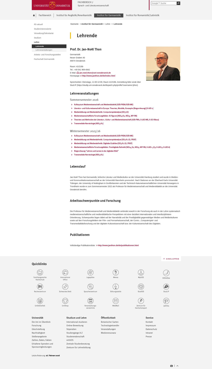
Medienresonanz (108, 333)
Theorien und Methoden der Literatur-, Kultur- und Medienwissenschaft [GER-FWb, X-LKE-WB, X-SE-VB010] (116, 120)
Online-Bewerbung (74, 325)
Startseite (74, 24)
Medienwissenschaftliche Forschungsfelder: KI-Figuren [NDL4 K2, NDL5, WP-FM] (105, 116)
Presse (149, 336)
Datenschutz (151, 329)
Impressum (151, 325)
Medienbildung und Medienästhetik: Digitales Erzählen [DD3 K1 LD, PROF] (103, 143)
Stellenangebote (39, 336)
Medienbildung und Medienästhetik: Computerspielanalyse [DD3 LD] (101, 112)
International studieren (76, 322)
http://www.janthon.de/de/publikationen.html (118, 245)
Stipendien (71, 329)
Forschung (36, 325)
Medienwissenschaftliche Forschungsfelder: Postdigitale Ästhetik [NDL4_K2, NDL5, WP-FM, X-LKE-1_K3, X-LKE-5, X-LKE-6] (122, 147)
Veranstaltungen (108, 329)
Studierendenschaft (75, 336)
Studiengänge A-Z (74, 333)
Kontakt (149, 322)
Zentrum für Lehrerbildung (78, 347)
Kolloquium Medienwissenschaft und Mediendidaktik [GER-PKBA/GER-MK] (103, 104)
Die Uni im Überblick (41, 322)
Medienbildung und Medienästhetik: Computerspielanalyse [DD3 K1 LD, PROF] (105, 139)
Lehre (107, 24)
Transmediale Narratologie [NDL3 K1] (88, 123)
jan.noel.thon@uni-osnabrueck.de (95, 73)
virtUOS (69, 340)
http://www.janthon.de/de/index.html (98, 76)
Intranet (149, 333)
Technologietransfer (110, 325)
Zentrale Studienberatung (78, 343)
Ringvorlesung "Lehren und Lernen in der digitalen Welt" (96, 151)
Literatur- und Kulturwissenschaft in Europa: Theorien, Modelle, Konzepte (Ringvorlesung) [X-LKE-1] (113, 108)
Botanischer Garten (109, 322)
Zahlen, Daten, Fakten (41, 340)
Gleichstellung (38, 329)
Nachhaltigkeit (38, 333)
